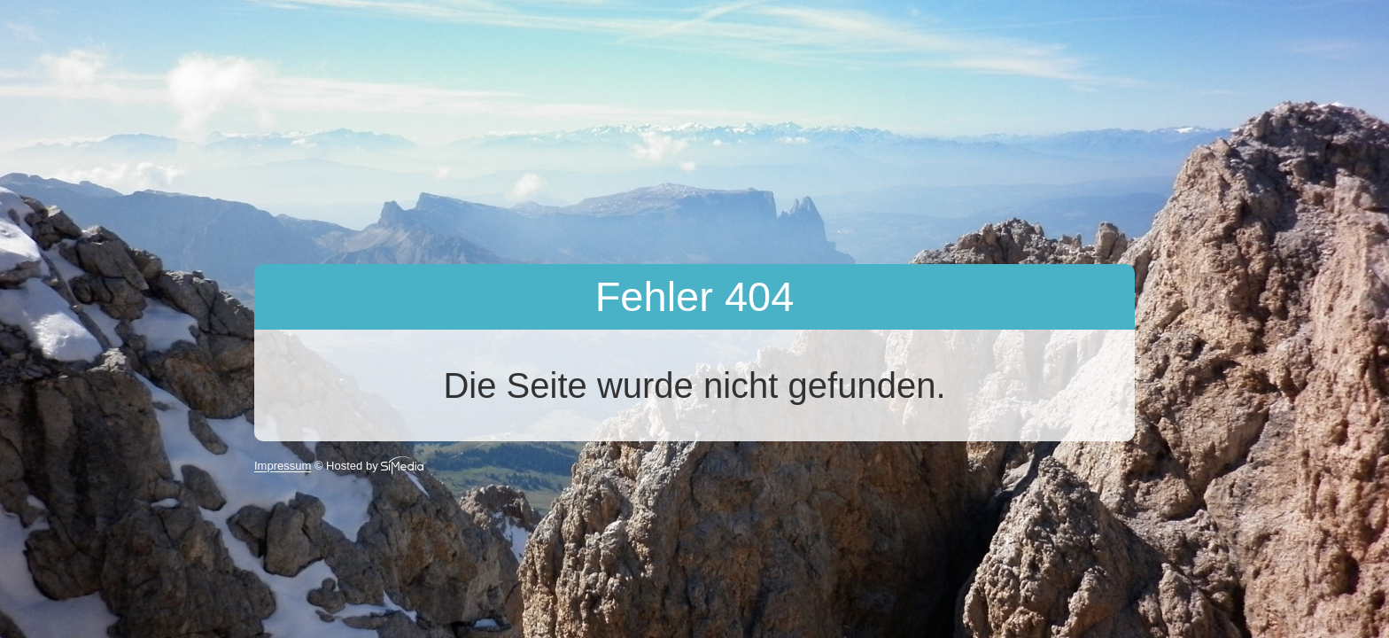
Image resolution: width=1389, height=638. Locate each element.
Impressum (282, 466)
